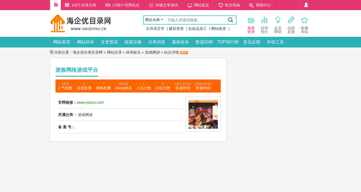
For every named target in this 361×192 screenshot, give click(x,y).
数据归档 (204, 42)
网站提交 (201, 5)
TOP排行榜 (228, 42)
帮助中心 (263, 5)
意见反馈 (251, 42)
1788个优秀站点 (125, 5)
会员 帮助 (278, 25)
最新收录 (180, 42)
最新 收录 (251, 25)
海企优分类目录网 (88, 52)
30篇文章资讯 (166, 5)
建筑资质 (176, 28)
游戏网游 (152, 52)
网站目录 (85, 42)
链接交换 (133, 42)
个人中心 (305, 5)
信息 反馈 (291, 25)
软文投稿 (232, 5)
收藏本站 (304, 25)
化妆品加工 (197, 28)
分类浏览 (156, 42)
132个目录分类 (83, 5)
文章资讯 (109, 42)
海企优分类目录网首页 (55, 5)
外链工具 (275, 42)
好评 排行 (264, 25)
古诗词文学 (155, 28)
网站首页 (61, 42)
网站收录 (218, 28)
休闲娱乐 (133, 52)
